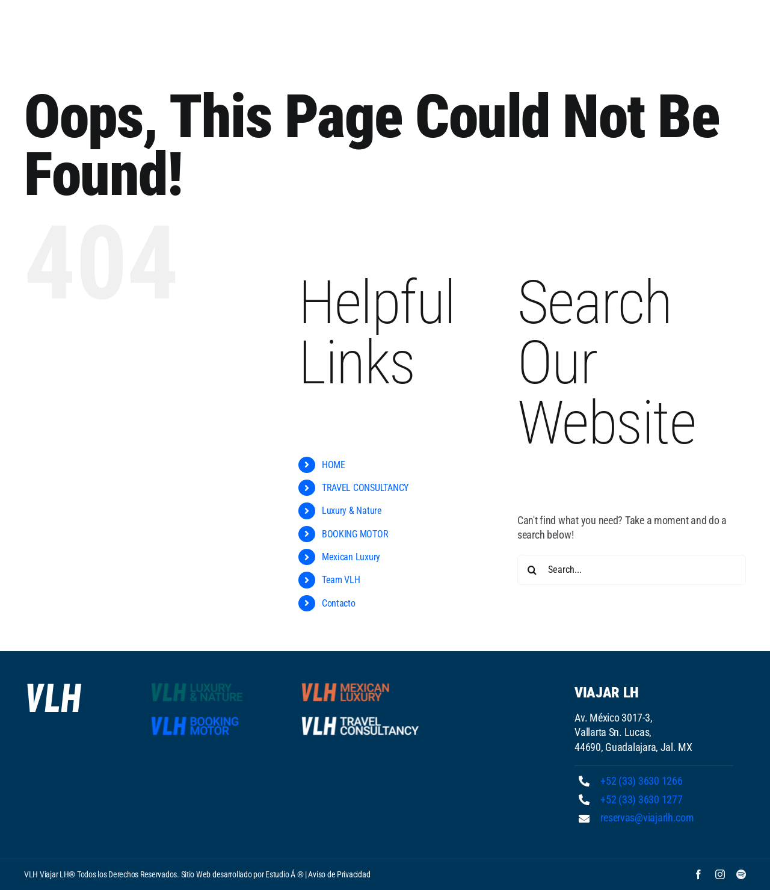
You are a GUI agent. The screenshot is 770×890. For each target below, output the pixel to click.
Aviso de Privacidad (339, 874)
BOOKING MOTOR (355, 534)
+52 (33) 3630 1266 (641, 780)
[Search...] (631, 570)
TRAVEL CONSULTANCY (365, 487)
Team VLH (341, 580)
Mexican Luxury (351, 557)
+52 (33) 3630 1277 (641, 799)
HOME (333, 465)
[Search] (532, 570)
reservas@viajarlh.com (647, 817)
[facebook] (698, 874)
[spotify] (741, 874)
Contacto (339, 603)
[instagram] (720, 874)
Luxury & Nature (352, 510)
